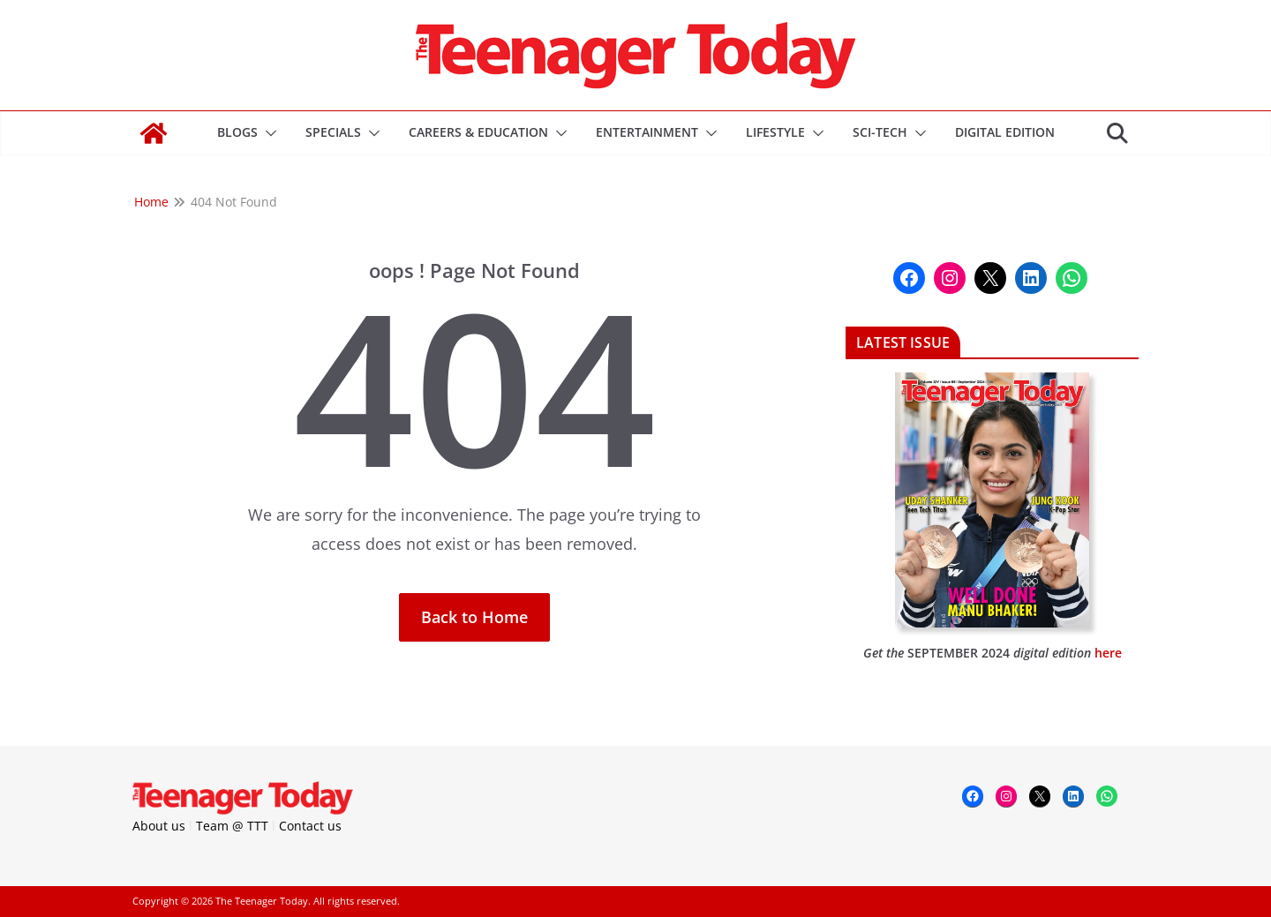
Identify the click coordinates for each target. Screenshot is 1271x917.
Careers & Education (478, 132)
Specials (333, 132)
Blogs (237, 132)
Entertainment (647, 132)
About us (158, 825)
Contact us (310, 825)
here (1108, 652)
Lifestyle (775, 132)
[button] (267, 133)
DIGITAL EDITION (1005, 132)
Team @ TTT (232, 825)
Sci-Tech (880, 132)
